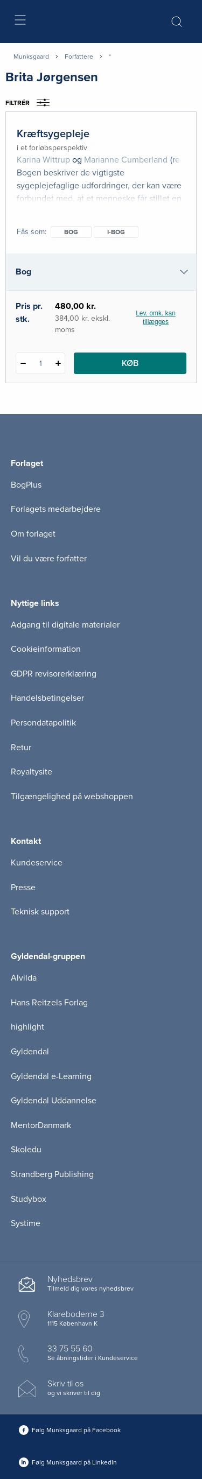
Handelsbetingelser (47, 698)
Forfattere (79, 56)
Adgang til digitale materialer (65, 624)
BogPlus (26, 485)
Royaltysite (31, 771)
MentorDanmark (41, 1125)
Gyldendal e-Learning (51, 1076)
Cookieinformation (46, 649)
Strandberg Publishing (52, 1174)
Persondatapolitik (43, 722)
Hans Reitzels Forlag (49, 1002)
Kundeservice (36, 862)
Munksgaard (31, 56)
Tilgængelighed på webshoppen (72, 796)
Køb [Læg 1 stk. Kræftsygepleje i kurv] (130, 363)
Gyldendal (30, 1051)
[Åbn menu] (19, 22)
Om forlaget (33, 534)
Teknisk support (40, 911)
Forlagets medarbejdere (56, 509)
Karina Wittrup (43, 159)
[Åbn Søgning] (177, 21)
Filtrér (31, 102)
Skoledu (26, 1149)
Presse (23, 887)
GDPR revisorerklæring (53, 673)
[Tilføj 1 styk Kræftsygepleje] (58, 363)
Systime (25, 1223)
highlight (27, 1027)
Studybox (28, 1199)
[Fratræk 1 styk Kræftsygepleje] (23, 363)
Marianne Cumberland (126, 159)
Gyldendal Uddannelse (53, 1100)
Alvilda (24, 978)
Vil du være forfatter (49, 558)
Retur (21, 747)
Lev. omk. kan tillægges (156, 317)
